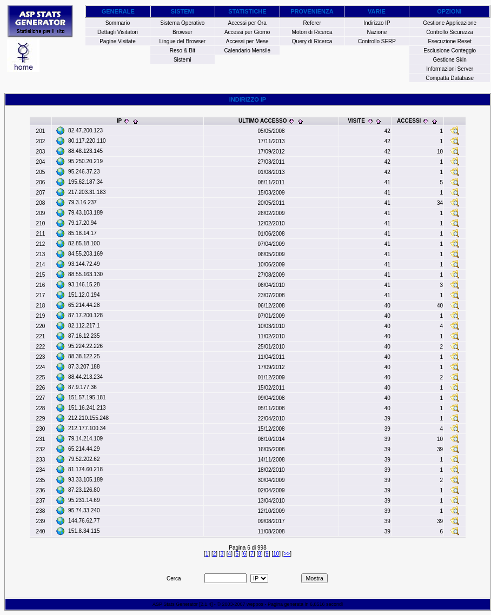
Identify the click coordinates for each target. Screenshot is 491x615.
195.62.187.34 (85, 182)
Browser (182, 32)
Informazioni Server (449, 69)
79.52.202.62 (83, 459)
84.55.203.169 (85, 254)
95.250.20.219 (85, 161)
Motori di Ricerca (312, 32)
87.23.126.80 (83, 490)
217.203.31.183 (87, 192)
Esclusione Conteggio (449, 51)
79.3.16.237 (82, 202)
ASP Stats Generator (175, 604)
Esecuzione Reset (450, 41)
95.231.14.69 (83, 500)
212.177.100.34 (87, 428)
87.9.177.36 (82, 387)
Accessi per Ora (247, 23)
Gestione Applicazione (449, 23)
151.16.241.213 (87, 408)
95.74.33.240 (83, 510)
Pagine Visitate (117, 41)
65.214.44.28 (83, 305)
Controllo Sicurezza (449, 32)
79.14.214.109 (85, 439)
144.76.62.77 (83, 521)
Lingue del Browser (183, 41)
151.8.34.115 (83, 531)
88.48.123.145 (85, 151)
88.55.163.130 (85, 274)
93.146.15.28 (83, 285)
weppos (255, 604)
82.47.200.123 (85, 130)
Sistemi (182, 60)
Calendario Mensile (247, 51)
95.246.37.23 (83, 172)
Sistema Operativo (182, 23)
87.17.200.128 (85, 315)
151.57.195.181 (87, 397)
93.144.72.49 (83, 264)
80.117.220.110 (87, 141)
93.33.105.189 (85, 480)
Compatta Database (450, 78)
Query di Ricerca (312, 41)
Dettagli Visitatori (117, 32)
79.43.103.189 (85, 213)
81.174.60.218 (85, 469)
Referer (312, 23)
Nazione (377, 32)
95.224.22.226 (85, 346)
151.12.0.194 (83, 295)
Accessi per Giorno (247, 32)
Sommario (117, 23)
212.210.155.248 (88, 418)
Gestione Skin (450, 60)
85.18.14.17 (82, 233)
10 (276, 554)
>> (286, 554)
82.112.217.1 (83, 326)
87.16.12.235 (83, 336)
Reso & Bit (182, 51)
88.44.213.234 (85, 377)
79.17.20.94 (82, 223)
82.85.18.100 (83, 243)
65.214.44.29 (83, 449)
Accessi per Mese (247, 41)
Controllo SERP (377, 41)
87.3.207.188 (83, 367)
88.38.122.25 (83, 356)
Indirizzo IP (376, 23)
